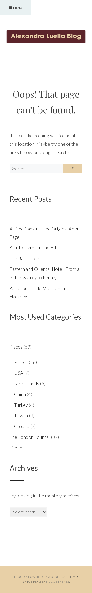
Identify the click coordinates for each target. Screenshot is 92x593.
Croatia (21, 426)
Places (16, 347)
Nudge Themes (57, 581)
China (20, 394)
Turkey (21, 405)
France (21, 362)
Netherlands (26, 383)
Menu (15, 7)
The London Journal (30, 437)
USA (18, 372)
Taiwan (21, 415)
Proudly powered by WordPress (39, 577)
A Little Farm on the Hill (33, 247)
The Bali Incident (26, 258)
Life (13, 447)
